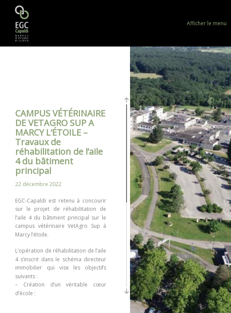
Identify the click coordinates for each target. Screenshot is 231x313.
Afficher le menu (207, 23)
